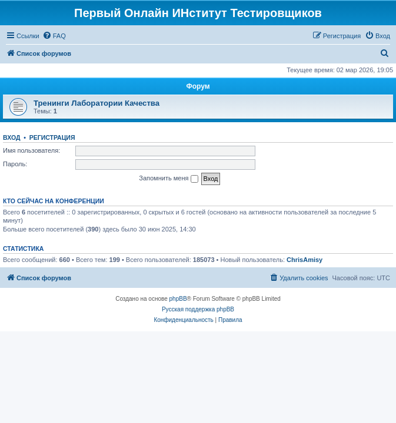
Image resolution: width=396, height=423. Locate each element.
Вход (11, 137)
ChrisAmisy (304, 259)
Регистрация (52, 137)
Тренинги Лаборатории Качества (96, 103)
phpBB (178, 299)
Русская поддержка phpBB (198, 309)
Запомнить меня (168, 178)
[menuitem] (54, 36)
